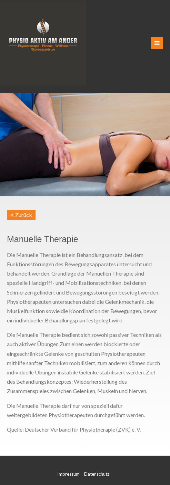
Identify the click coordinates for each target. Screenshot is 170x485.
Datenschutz (96, 474)
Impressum (68, 474)
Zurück (23, 214)
